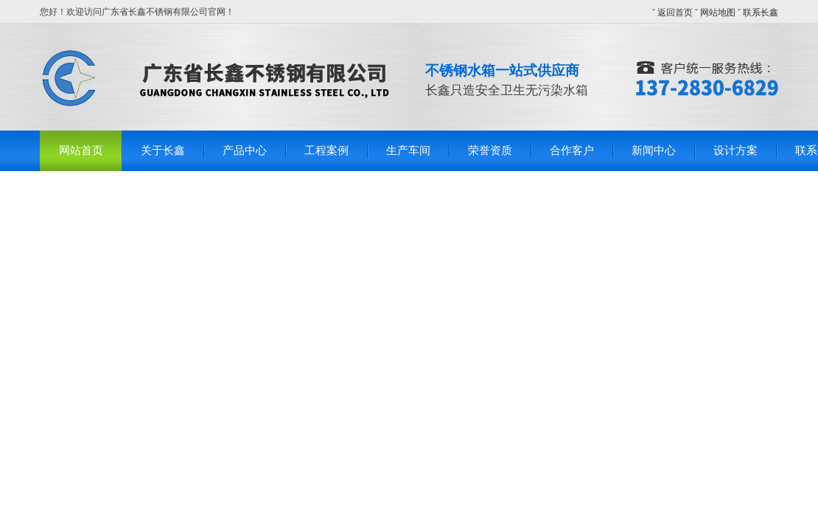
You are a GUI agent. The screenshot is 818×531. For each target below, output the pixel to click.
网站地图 (717, 12)
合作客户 (572, 150)
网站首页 (81, 150)
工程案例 (326, 150)
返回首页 (675, 12)
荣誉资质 (490, 150)
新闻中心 (654, 150)
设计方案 (735, 150)
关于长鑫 (163, 150)
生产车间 (408, 150)
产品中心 (245, 150)
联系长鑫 (760, 12)
